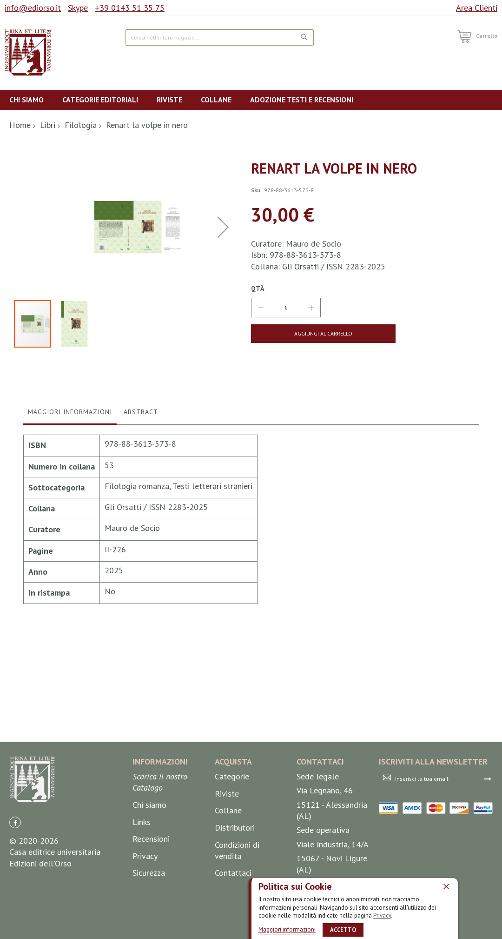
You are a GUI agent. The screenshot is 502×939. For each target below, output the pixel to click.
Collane (228, 867)
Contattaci (233, 929)
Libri (47, 125)
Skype (78, 7)
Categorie (232, 833)
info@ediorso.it (33, 7)
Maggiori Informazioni (70, 555)
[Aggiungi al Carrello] (304, 333)
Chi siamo (149, 861)
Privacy (382, 915)
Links (141, 878)
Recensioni (151, 895)
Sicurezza (148, 929)
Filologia (81, 125)
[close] (446, 886)
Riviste (227, 850)
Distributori (235, 884)
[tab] (70, 558)
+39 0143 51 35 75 (130, 7)
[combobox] (220, 37)
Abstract (141, 555)
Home (20, 125)
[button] (223, 299)
